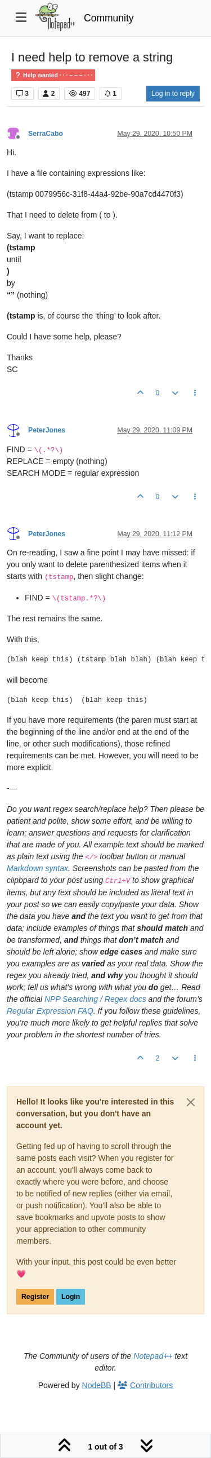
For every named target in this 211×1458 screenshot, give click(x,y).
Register (35, 1297)
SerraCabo (45, 134)
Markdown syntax (37, 868)
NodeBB (96, 1385)
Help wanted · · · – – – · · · (53, 75)
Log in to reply (173, 94)
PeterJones (46, 430)
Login (70, 1297)
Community (109, 18)
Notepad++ (152, 1355)
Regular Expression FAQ (50, 1010)
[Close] (191, 1102)
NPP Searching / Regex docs (95, 999)
